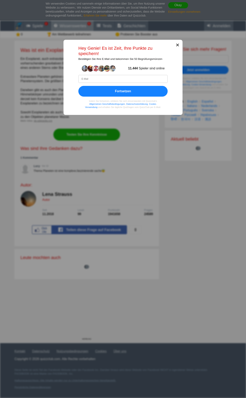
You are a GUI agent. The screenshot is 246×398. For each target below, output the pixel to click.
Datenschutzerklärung (137, 104)
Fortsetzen (123, 91)
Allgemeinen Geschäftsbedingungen (107, 104)
